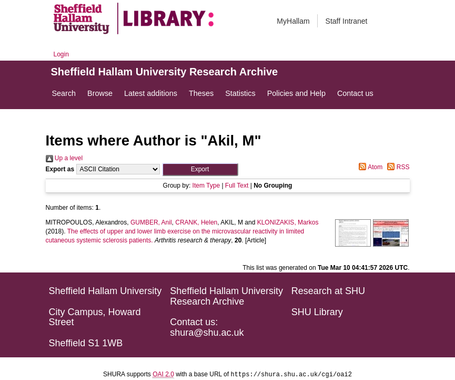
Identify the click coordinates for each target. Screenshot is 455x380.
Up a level (64, 158)
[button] (200, 169)
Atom (369, 167)
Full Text (236, 185)
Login (61, 54)
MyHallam (293, 21)
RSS (396, 167)
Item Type (206, 185)
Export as (60, 169)
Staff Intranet (347, 21)
